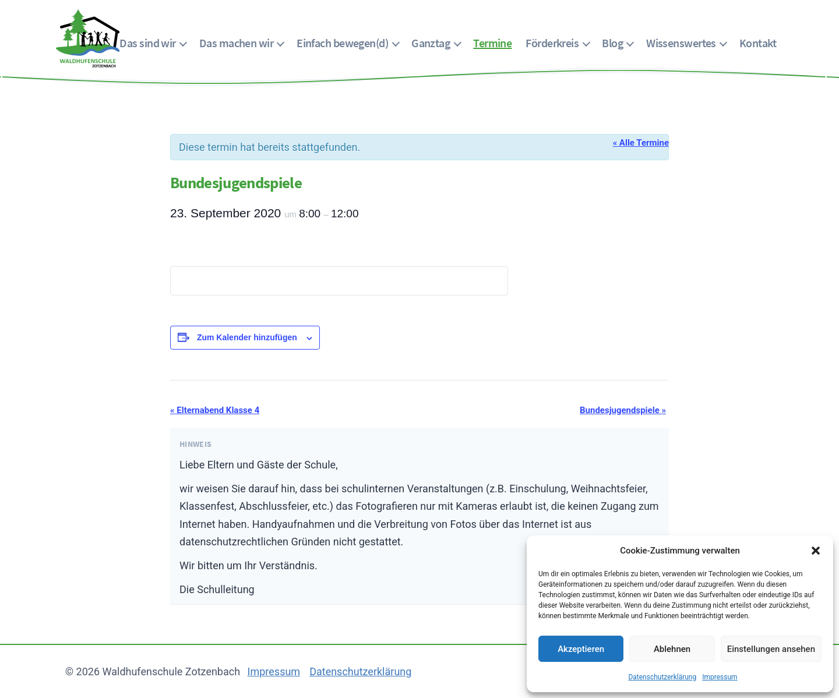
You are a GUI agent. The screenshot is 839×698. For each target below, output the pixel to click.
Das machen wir (236, 43)
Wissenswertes (681, 43)
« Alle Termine (641, 143)
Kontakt (757, 43)
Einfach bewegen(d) (342, 43)
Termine (492, 43)
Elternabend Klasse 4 (214, 410)
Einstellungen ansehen (771, 649)
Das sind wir (147, 43)
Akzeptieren (581, 649)
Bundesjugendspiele (623, 410)
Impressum (719, 677)
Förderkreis (552, 43)
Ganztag (430, 43)
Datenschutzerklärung (662, 677)
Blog (612, 43)
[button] (816, 550)
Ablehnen (672, 649)
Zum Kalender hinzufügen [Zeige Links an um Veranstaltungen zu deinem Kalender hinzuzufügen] (247, 337)
